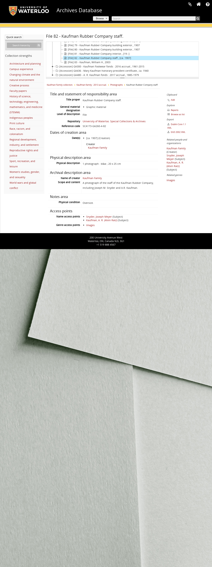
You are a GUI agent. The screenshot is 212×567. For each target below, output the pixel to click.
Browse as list (176, 114)
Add (173, 99)
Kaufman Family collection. (60, 84)
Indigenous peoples (21, 117)
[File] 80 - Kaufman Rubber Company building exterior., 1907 (101, 49)
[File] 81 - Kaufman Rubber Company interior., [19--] (96, 54)
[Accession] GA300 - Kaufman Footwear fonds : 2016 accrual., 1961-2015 (99, 66)
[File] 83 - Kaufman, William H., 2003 (86, 62)
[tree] (122, 59)
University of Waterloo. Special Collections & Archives (114, 121)
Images (90, 225)
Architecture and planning (25, 63)
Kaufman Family (97, 147)
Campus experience (21, 69)
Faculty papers (18, 91)
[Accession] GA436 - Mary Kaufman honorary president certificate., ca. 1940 (102, 71)
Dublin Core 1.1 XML (176, 126)
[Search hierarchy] (24, 45)
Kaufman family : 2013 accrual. (91, 84)
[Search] (156, 18)
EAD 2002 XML (176, 132)
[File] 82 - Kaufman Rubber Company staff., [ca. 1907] (97, 58)
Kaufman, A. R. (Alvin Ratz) (101, 220)
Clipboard (190, 4)
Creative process (19, 85)
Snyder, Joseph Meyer (99, 216)
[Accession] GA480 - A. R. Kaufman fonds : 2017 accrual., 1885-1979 (97, 75)
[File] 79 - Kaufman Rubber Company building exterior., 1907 (101, 45)
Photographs (116, 84)
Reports (172, 110)
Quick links (207, 4)
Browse (100, 18)
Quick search (14, 37)
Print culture (17, 123)
